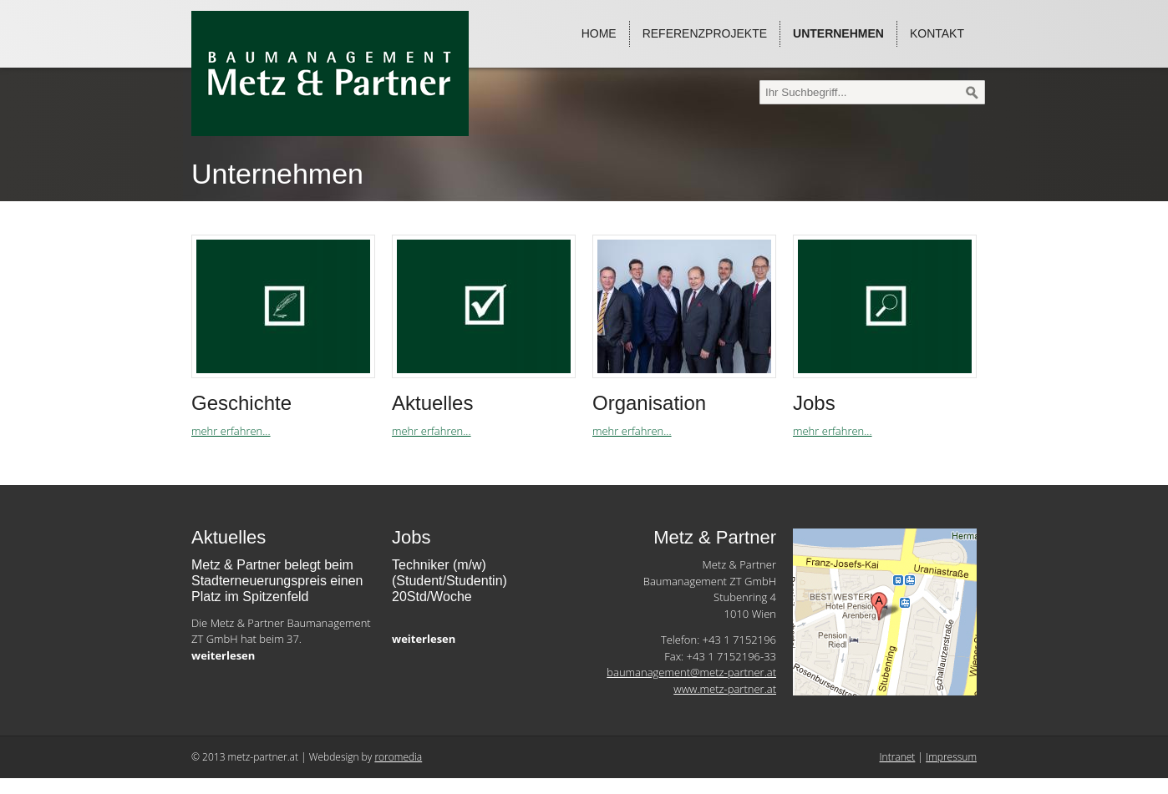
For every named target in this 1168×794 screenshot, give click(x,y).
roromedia (398, 757)
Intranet (898, 757)
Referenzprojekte (704, 33)
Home (599, 33)
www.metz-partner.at (724, 688)
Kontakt (937, 33)
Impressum (951, 757)
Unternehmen (838, 33)
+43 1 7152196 (739, 639)
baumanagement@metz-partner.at (691, 672)
